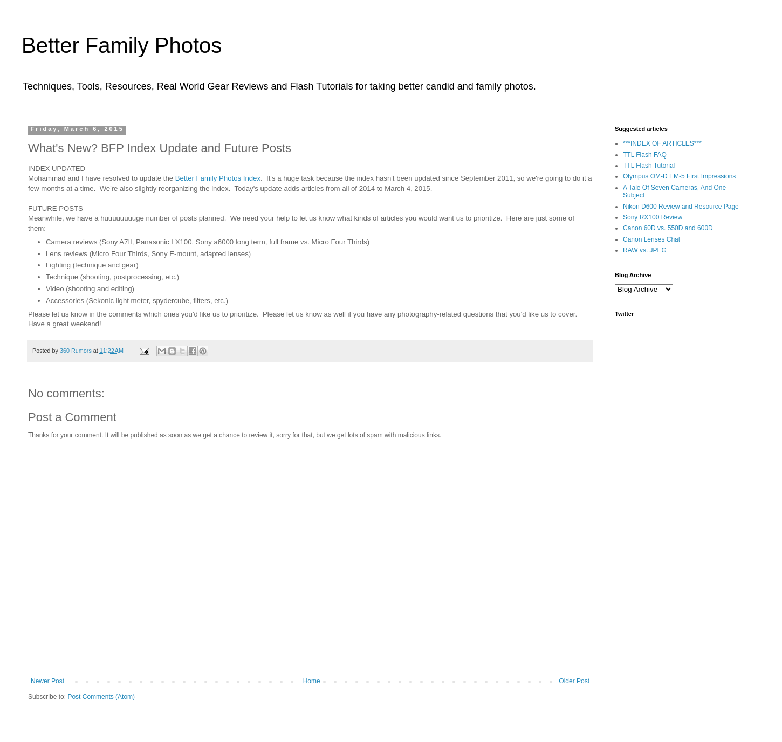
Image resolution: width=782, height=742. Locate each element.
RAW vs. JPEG (645, 250)
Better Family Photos (122, 45)
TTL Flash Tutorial (649, 165)
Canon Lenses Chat (651, 239)
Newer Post (47, 681)
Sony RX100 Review (652, 217)
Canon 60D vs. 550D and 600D (668, 228)
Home (311, 681)
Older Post (574, 681)
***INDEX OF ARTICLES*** (662, 143)
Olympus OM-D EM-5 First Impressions (679, 176)
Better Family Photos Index (217, 178)
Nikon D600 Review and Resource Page (681, 206)
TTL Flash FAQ (645, 155)
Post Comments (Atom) (101, 696)
